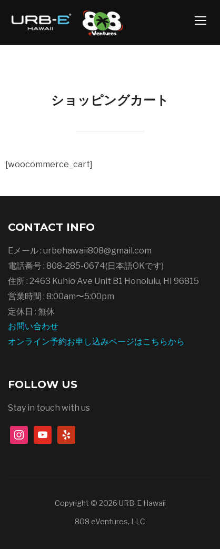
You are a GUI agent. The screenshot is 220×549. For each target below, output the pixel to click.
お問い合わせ (33, 326)
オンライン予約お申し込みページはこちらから (96, 342)
